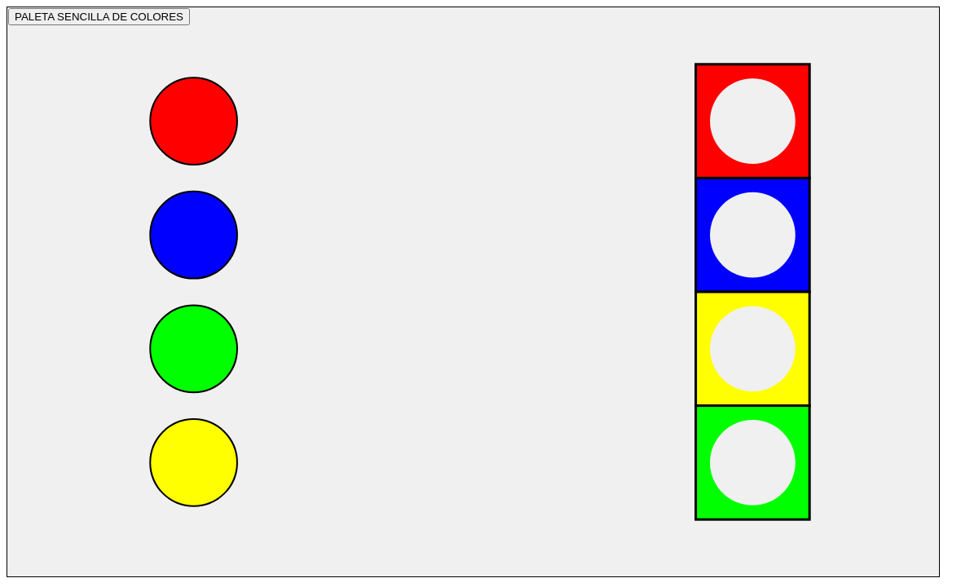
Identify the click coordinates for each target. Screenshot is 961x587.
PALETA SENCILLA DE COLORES (99, 17)
